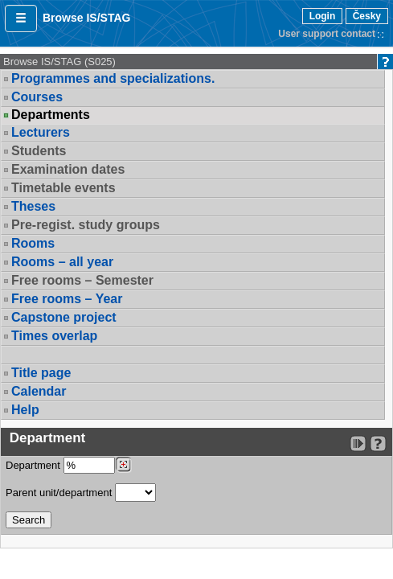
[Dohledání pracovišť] (123, 465)
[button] (21, 18)
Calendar (38, 391)
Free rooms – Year (66, 299)
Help (25, 410)
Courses (37, 97)
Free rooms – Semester (82, 280)
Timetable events (63, 188)
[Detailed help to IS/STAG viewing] (378, 443)
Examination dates (68, 169)
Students (38, 151)
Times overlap (54, 336)
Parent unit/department (81, 492)
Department (69, 465)
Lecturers (40, 132)
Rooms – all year (62, 262)
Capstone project (64, 317)
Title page (41, 373)
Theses (33, 206)
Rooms (33, 243)
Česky (367, 16)
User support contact (326, 33)
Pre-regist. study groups (85, 225)
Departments (50, 115)
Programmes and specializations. (113, 78)
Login (322, 16)
